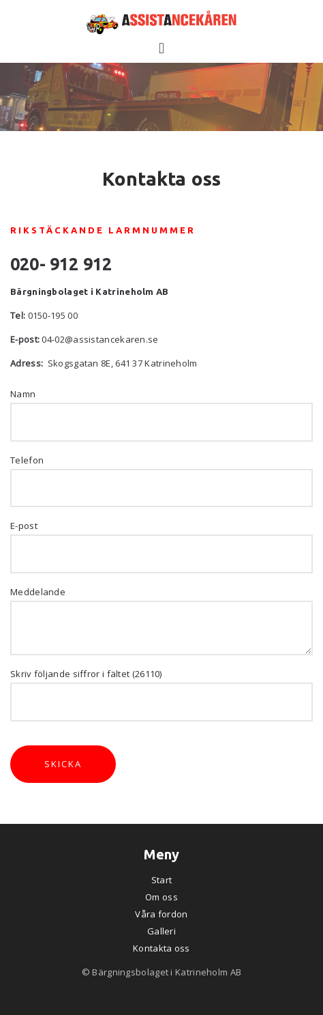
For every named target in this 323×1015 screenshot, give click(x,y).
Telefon (27, 460)
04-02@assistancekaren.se (100, 339)
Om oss (161, 897)
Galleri (161, 931)
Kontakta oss (161, 948)
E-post (23, 525)
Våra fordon (161, 914)
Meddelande (37, 592)
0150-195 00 (53, 315)
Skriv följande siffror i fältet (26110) (86, 674)
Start (161, 880)
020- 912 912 (61, 264)
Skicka (63, 764)
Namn (22, 394)
